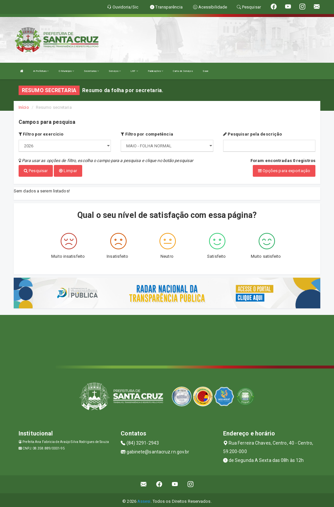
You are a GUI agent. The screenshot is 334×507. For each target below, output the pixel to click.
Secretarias (91, 71)
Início (24, 107)
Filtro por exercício (41, 134)
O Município (66, 71)
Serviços (115, 71)
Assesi (144, 498)
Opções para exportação (284, 170)
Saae (205, 71)
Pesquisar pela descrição (252, 134)
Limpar (68, 170)
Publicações (155, 71)
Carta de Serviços (183, 71)
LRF (134, 71)
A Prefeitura (41, 71)
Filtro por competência (147, 134)
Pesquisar (36, 170)
